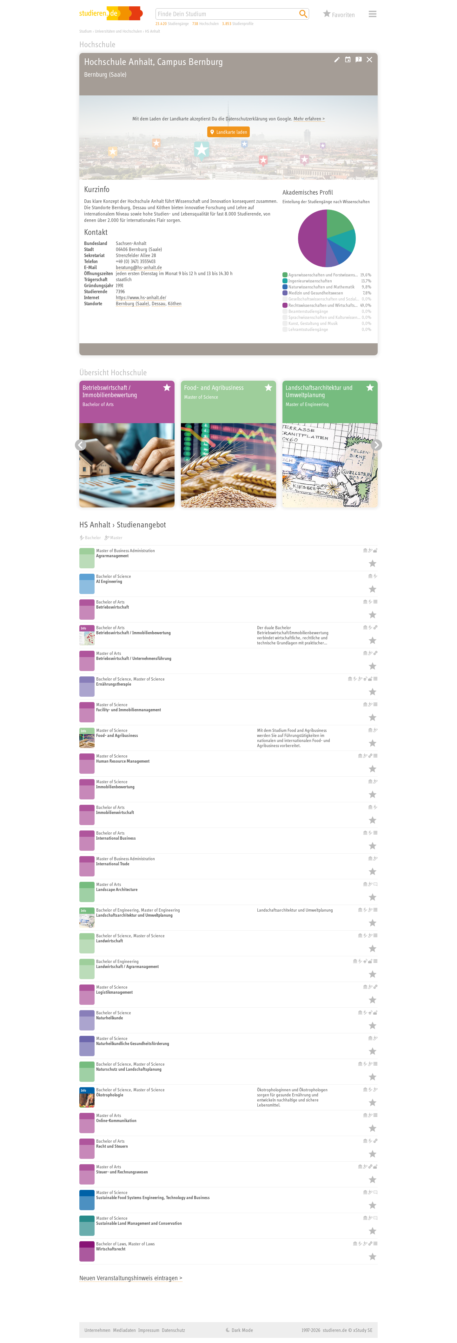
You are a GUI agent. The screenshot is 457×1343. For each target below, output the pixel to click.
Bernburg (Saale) (132, 303)
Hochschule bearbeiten (337, 59)
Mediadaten (124, 1330)
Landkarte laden (231, 132)
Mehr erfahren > (309, 118)
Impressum (148, 1330)
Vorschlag (347, 59)
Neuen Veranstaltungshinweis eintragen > (130, 1278)
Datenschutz (173, 1330)
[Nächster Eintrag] (376, 445)
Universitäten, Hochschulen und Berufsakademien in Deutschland (369, 59)
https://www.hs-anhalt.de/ (141, 297)
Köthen (175, 303)
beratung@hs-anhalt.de (139, 267)
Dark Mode (241, 1330)
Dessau (158, 303)
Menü (373, 14)
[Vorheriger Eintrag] (80, 445)
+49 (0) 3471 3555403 (136, 261)
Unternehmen (97, 1330)
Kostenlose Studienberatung (358, 59)
